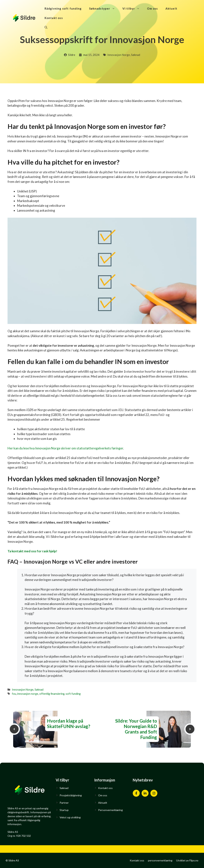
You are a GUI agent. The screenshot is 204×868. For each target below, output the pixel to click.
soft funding (73, 693)
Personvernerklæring (110, 810)
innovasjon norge (27, 693)
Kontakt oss (54, 18)
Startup (64, 810)
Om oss (152, 8)
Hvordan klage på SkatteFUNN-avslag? (68, 723)
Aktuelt (171, 8)
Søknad (135, 54)
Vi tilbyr (132, 8)
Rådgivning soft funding (63, 8)
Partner (64, 802)
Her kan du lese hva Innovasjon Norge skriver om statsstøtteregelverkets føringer (65, 448)
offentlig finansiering (51, 693)
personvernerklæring (160, 860)
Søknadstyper (103, 8)
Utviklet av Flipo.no (187, 860)
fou (14, 693)
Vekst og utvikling (70, 817)
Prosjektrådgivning (71, 795)
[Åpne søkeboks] (46, 27)
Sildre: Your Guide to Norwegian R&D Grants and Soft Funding (136, 729)
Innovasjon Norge (118, 54)
